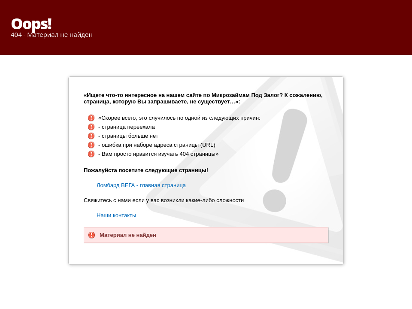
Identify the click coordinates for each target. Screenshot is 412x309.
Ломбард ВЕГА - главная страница (141, 185)
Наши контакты (116, 215)
